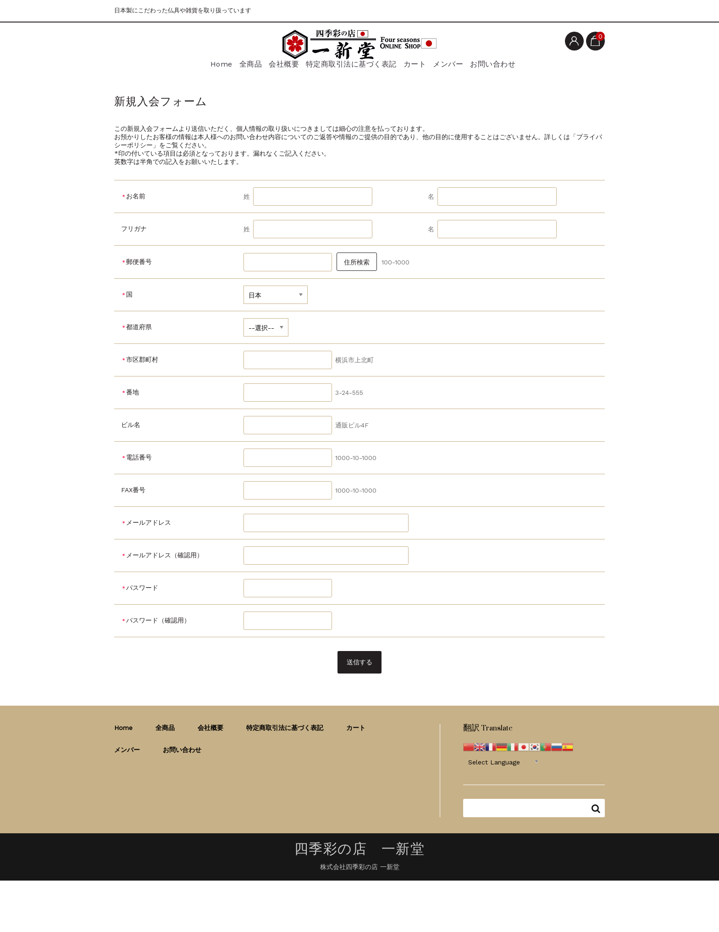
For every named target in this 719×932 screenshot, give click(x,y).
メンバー (455, 67)
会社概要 (279, 67)
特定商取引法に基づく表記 (349, 67)
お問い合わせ (505, 67)
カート (416, 67)
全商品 (240, 67)
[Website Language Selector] (503, 767)
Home (203, 67)
